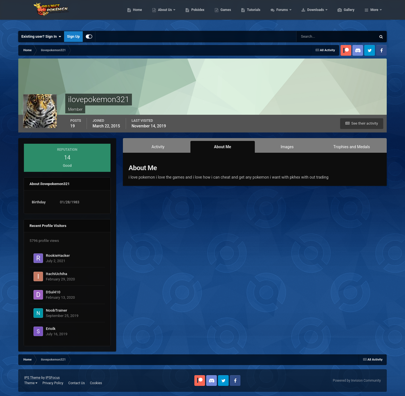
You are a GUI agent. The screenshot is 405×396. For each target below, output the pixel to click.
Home (164, 14)
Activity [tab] (158, 147)
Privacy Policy (52, 383)
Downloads (343, 14)
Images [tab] (287, 147)
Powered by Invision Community (357, 380)
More (374, 14)
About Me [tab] (222, 147)
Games (252, 14)
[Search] (319, 36)
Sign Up (73, 36)
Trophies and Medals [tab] (351, 147)
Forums (309, 14)
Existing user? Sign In (41, 36)
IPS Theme (32, 378)
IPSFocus (53, 378)
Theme (30, 383)
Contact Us (76, 383)
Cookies (96, 383)
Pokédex (224, 14)
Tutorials (280, 14)
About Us (192, 14)
